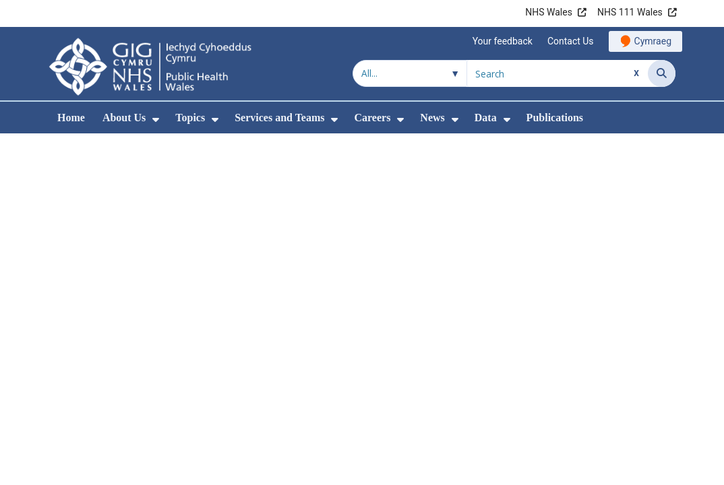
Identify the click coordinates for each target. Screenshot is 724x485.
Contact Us (570, 41)
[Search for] (557, 73)
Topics (190, 117)
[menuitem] (155, 119)
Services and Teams (279, 117)
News (432, 117)
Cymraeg (652, 41)
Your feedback (503, 41)
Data (486, 117)
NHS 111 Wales (630, 12)
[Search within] (410, 73)
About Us (124, 117)
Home (71, 117)
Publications (554, 117)
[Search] (661, 73)
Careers (372, 117)
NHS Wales (548, 12)
